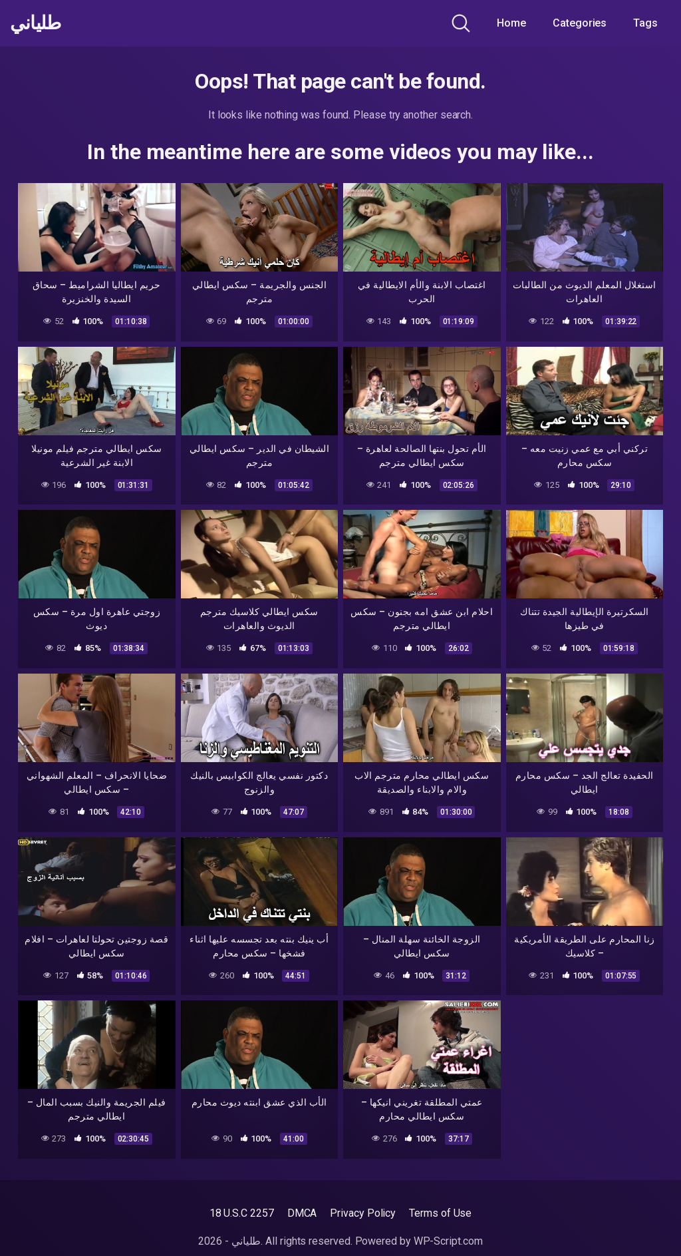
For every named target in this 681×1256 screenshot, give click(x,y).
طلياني (35, 23)
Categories (580, 23)
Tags (645, 23)
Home (511, 23)
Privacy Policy (363, 1213)
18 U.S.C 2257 (241, 1213)
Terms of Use (440, 1213)
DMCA (302, 1213)
